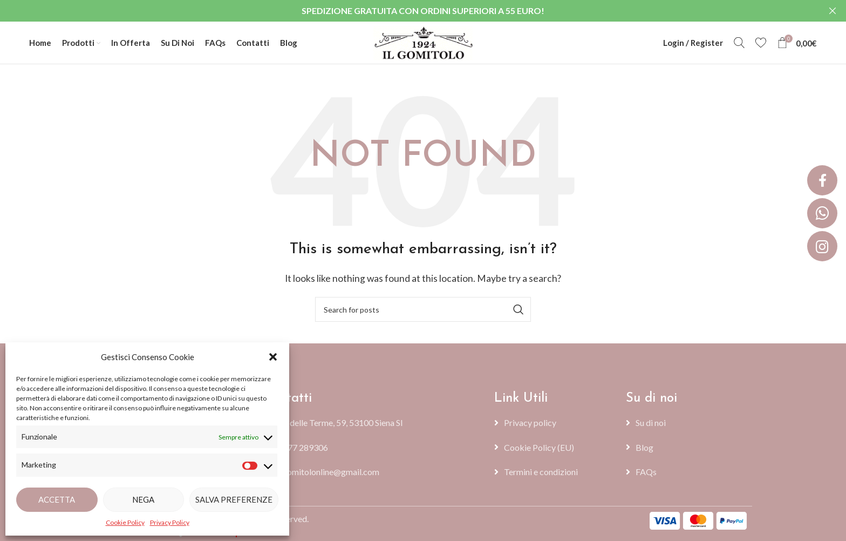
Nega (143, 499)
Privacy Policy (169, 522)
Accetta (56, 499)
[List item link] (373, 448)
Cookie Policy (125, 522)
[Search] (739, 43)
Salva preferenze (233, 499)
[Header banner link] (407, 11)
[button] (273, 356)
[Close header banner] (832, 11)
